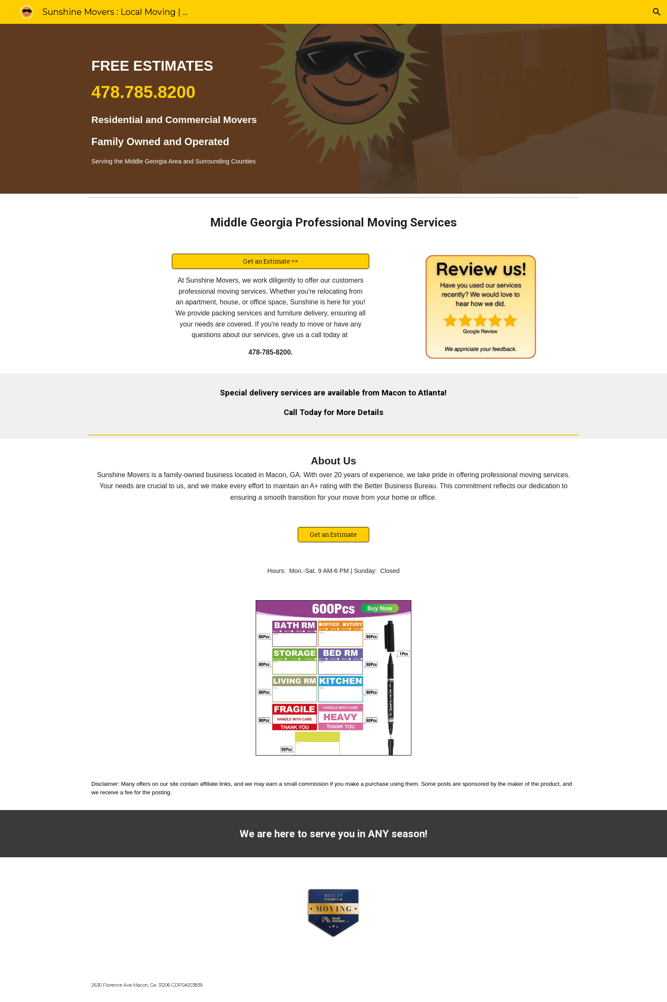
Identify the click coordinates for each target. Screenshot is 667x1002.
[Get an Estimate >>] (270, 261)
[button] (657, 12)
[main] (291, 109)
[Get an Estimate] (333, 534)
